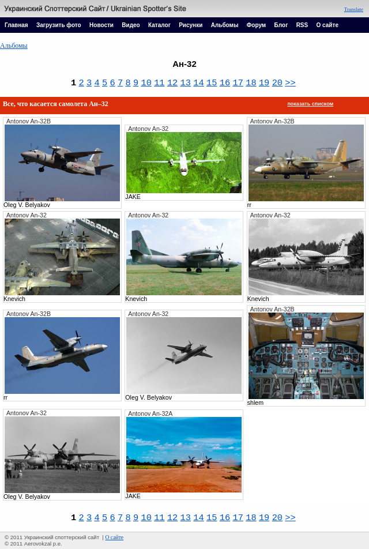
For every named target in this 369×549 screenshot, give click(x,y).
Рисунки (190, 25)
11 (159, 83)
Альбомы (225, 25)
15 (211, 83)
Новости (101, 25)
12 (172, 83)
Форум (256, 25)
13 (185, 83)
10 (146, 83)
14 (198, 83)
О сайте (327, 25)
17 (237, 83)
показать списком (310, 104)
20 (277, 83)
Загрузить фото (58, 25)
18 (251, 83)
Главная (16, 25)
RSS (302, 25)
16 (225, 83)
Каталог (159, 25)
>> (290, 83)
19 (264, 83)
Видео (131, 25)
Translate (353, 9)
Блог (281, 25)
